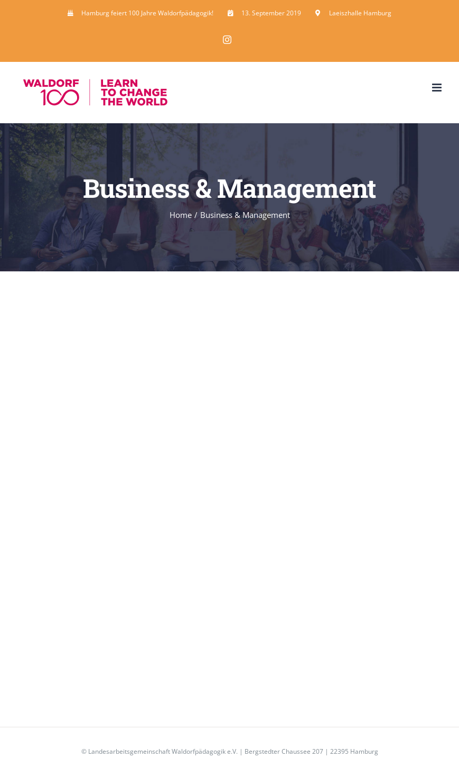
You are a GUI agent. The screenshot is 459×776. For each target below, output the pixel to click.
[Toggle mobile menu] (437, 87)
